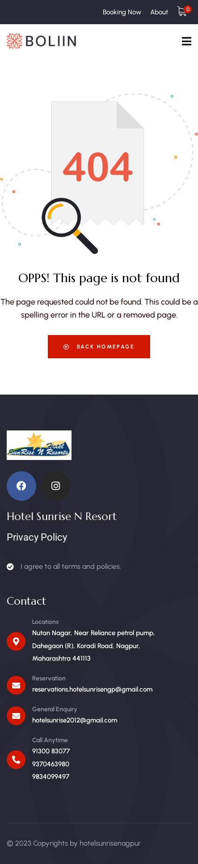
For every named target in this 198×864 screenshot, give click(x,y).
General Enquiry (54, 709)
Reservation (49, 678)
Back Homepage (99, 347)
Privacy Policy (37, 537)
